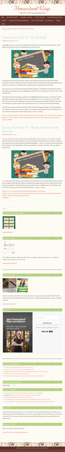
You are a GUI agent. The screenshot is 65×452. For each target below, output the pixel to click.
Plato (45, 115)
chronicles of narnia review (29, 193)
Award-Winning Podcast (54, 17)
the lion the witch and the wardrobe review (18, 195)
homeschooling (40, 115)
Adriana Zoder (7, 393)
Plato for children (23, 117)
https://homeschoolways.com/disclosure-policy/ (15, 432)
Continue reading (37, 112)
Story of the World (37, 20)
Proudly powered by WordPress (24, 448)
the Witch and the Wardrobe (30, 191)
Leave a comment (7, 120)
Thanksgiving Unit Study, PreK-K (42, 399)
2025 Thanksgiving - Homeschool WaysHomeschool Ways (18, 399)
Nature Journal (40, 17)
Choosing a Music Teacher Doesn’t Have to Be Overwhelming (28, 393)
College (58, 20)
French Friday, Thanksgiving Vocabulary (44, 401)
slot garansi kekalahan (9, 397)
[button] (17, 343)
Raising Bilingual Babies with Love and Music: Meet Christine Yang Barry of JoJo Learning (25, 371)
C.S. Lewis (9, 115)
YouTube (4, 20)
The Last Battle (44, 117)
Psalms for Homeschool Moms (19, 20)
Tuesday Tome (59, 115)
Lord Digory (15, 117)
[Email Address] (47, 317)
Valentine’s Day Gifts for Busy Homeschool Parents (16, 374)
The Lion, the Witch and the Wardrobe (13, 139)
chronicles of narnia (18, 115)
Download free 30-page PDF (10, 263)
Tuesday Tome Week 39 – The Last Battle (24, 37)
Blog (2, 17)
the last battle (51, 115)
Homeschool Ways (33, 8)
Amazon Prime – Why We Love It (25, 397)
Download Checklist (8, 232)
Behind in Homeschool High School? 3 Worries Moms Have (18, 367)
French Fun (49, 20)
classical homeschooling (29, 115)
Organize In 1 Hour (26, 17)
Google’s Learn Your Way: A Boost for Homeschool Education (19, 369)
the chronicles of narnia (34, 117)
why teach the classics (54, 117)
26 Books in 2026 (12, 17)
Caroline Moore (44, 448)
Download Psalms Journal (9, 304)
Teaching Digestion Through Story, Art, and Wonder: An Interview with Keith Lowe (24, 376)
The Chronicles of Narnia (45, 139)
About (3, 24)
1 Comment (5, 198)
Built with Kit (47, 331)
